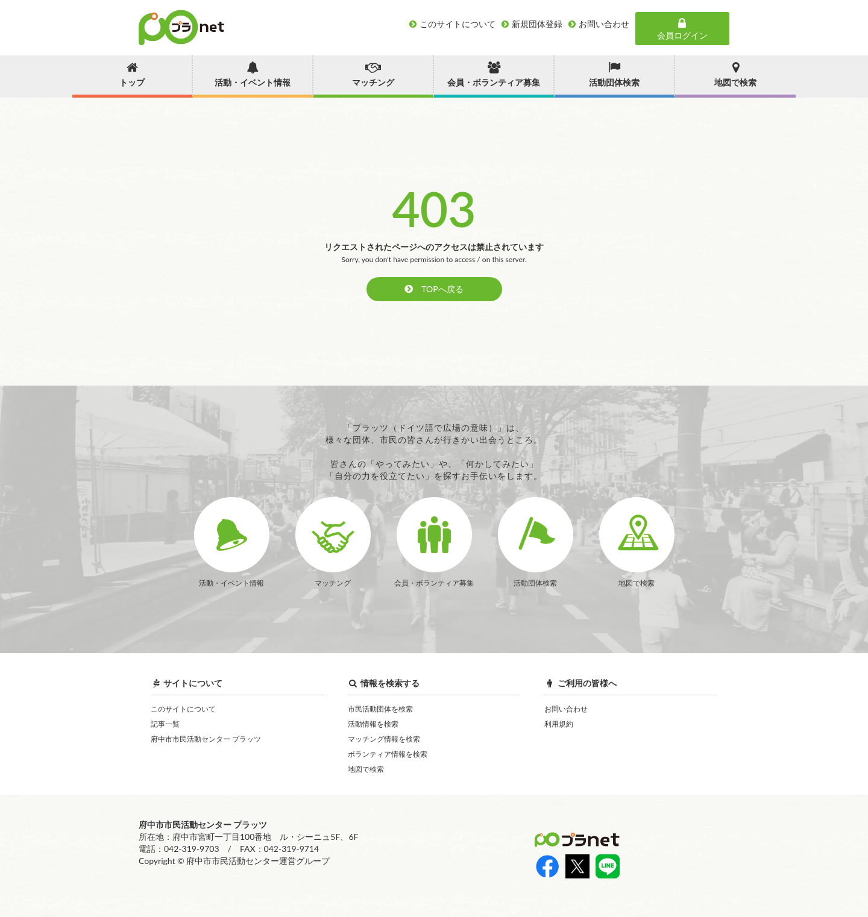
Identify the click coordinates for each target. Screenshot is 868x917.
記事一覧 (165, 723)
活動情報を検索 (373, 723)
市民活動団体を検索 (380, 708)
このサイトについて (183, 708)
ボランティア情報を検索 (387, 754)
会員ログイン (682, 28)
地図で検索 (366, 769)
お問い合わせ (566, 708)
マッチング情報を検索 (384, 738)
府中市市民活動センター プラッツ (206, 738)
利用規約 (558, 723)
